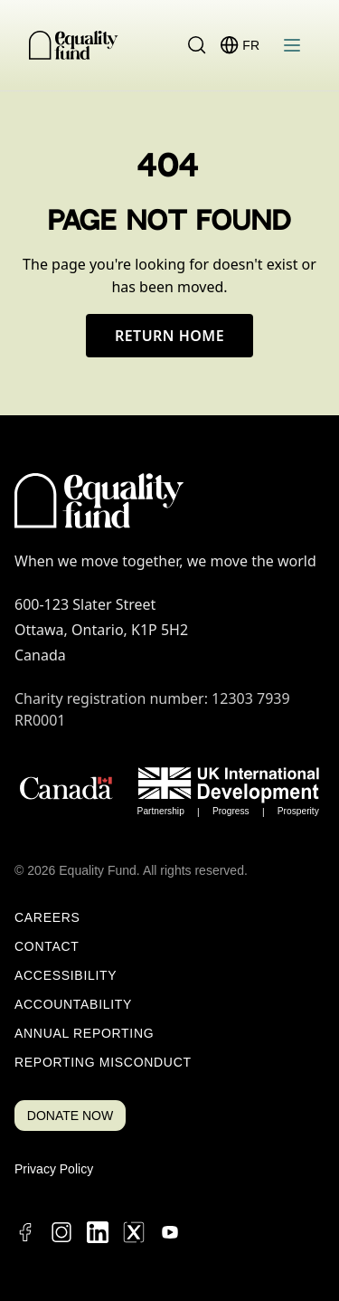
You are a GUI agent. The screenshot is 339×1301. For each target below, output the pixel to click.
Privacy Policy (53, 1169)
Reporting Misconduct (103, 1062)
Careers (47, 917)
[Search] (197, 45)
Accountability (73, 1004)
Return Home (169, 336)
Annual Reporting (84, 1033)
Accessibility (65, 975)
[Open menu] (292, 45)
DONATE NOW (70, 1115)
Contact (47, 946)
